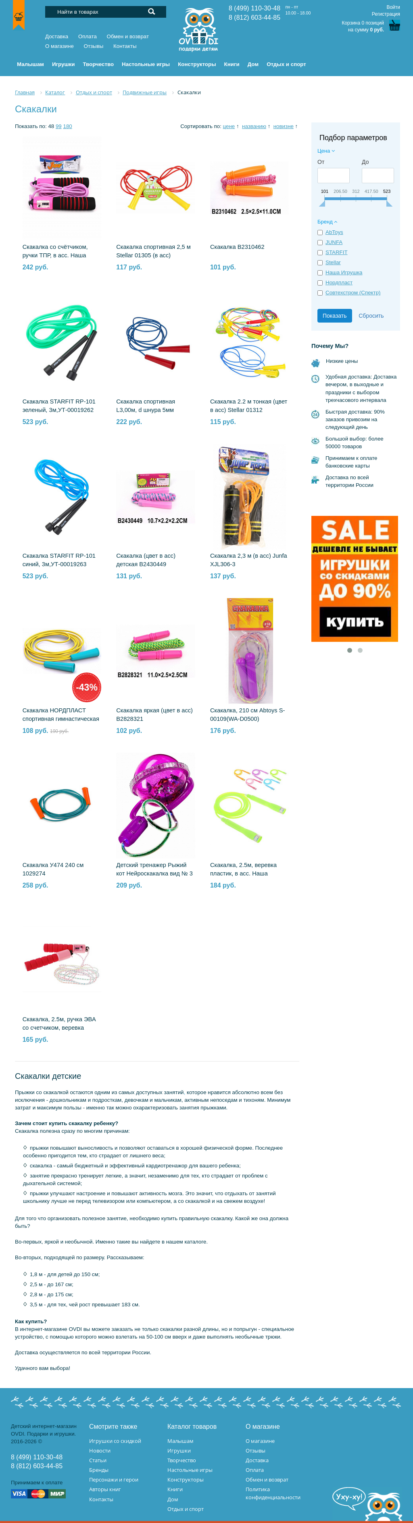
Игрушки (179, 1450)
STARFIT (336, 252)
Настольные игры (190, 1469)
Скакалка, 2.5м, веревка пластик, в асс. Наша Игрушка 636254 (243, 873)
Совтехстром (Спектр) (353, 293)
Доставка (56, 36)
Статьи (97, 1460)
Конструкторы (185, 1479)
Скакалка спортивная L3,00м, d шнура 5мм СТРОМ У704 (145, 410)
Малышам (180, 1440)
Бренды (98, 1469)
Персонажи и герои (113, 1479)
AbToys (334, 232)
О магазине (59, 46)
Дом (172, 1499)
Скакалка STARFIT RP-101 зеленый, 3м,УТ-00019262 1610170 (59, 410)
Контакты (125, 46)
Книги (175, 1489)
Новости (100, 1450)
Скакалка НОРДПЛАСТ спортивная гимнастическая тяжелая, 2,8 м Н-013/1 (61, 718)
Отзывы (94, 46)
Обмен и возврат (128, 36)
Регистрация (386, 14)
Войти (393, 7)
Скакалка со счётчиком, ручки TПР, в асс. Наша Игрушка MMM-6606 (55, 255)
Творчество (181, 1460)
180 (67, 126)
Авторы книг (105, 1489)
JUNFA (333, 242)
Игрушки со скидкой (115, 1440)
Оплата (87, 36)
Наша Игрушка (343, 272)
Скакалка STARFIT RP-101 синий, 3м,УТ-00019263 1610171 (59, 564)
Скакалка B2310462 (237, 247)
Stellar (333, 262)
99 (59, 126)
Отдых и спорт (185, 1509)
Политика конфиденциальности (273, 1493)
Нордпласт (339, 282)
